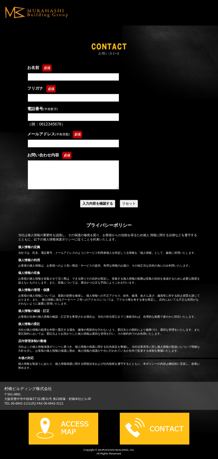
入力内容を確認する (97, 204)
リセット (129, 204)
